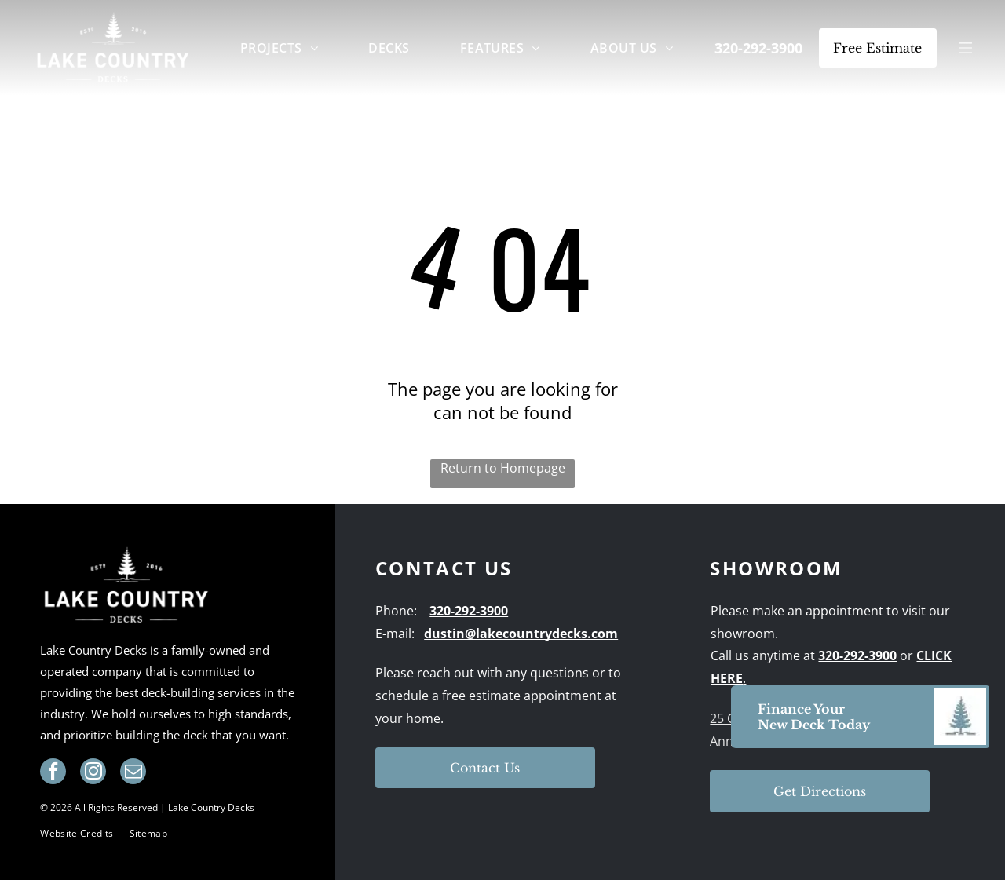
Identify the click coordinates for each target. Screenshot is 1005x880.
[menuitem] (279, 47)
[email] (133, 773)
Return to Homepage (502, 468)
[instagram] (93, 773)
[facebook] (53, 773)
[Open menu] (965, 48)
